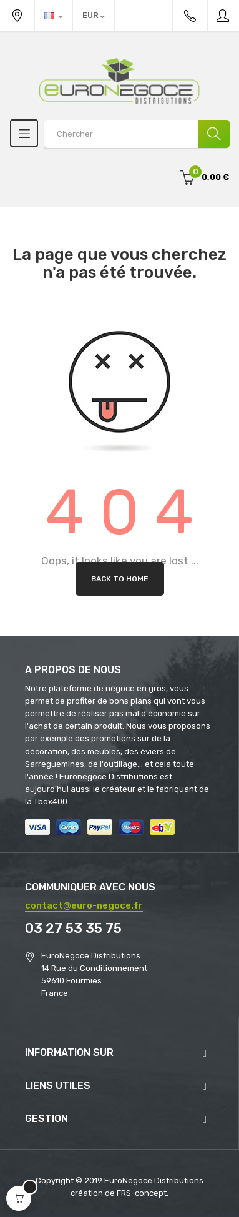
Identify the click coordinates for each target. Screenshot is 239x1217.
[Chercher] (214, 134)
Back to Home (120, 578)
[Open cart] (18, 1198)
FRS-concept (142, 1193)
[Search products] (136, 134)
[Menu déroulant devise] (53, 15)
